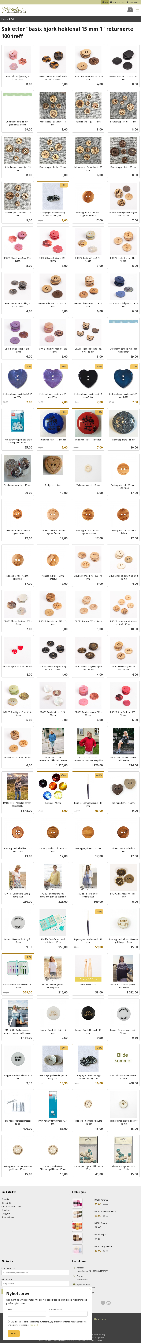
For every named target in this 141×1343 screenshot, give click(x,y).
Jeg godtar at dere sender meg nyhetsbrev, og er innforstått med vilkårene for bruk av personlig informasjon (47, 1323)
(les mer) (34, 1325)
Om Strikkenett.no (11, 1206)
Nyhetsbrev (100, 1319)
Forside (4, 19)
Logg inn (5, 1213)
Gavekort (6, 1209)
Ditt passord (6, 1279)
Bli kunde (6, 1202)
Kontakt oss (7, 1217)
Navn (27, 1312)
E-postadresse (8, 1268)
